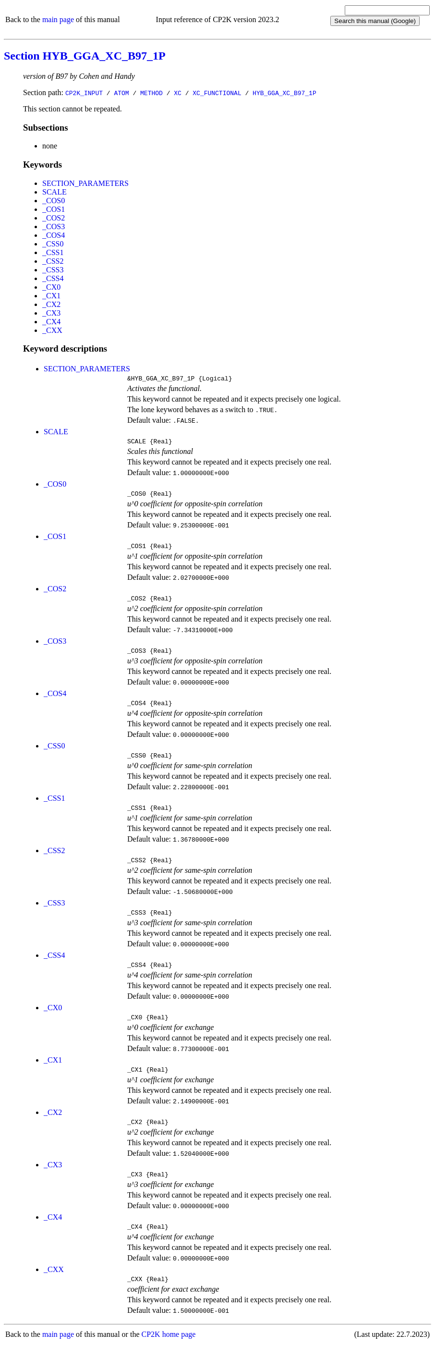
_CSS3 (52, 270)
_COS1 (53, 209)
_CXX (52, 330)
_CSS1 (52, 252)
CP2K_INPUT (84, 92)
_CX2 (51, 304)
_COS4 (53, 235)
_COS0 (53, 200)
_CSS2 (52, 261)
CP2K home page (169, 1360)
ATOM (121, 92)
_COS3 (53, 226)
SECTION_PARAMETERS (85, 183)
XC (177, 92)
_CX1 (51, 296)
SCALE (54, 192)
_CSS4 (52, 278)
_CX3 (51, 313)
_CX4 (51, 322)
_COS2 (53, 218)
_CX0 (51, 287)
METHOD (151, 92)
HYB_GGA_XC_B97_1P (284, 92)
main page (58, 19)
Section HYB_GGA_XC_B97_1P (85, 55)
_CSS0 (52, 244)
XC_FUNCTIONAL (217, 92)
